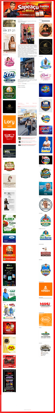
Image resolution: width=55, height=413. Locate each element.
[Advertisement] (6, 400)
